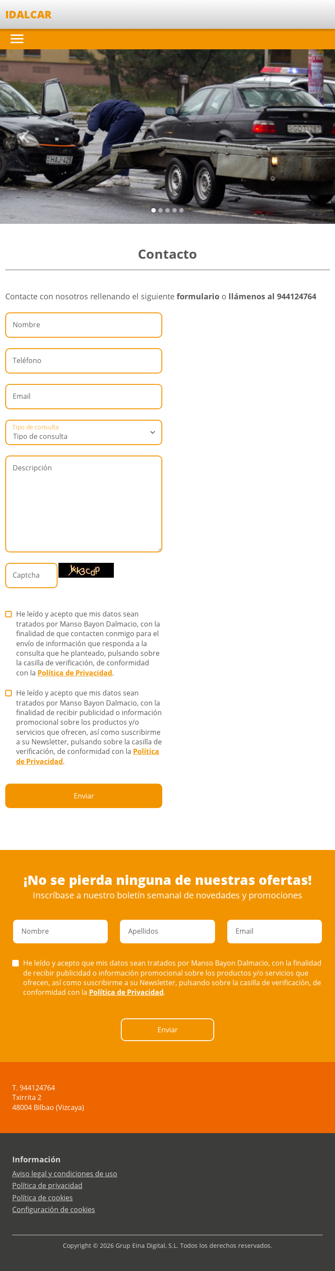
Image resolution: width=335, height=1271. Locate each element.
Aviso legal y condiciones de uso (64, 1174)
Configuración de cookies (53, 1209)
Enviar (84, 796)
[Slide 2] (167, 210)
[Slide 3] (174, 210)
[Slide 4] (181, 210)
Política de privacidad (47, 1185)
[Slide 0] (153, 210)
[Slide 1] (160, 210)
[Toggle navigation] (17, 39)
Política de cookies (42, 1197)
